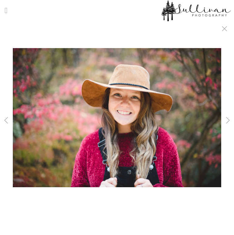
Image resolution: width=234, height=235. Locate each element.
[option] (117, 125)
